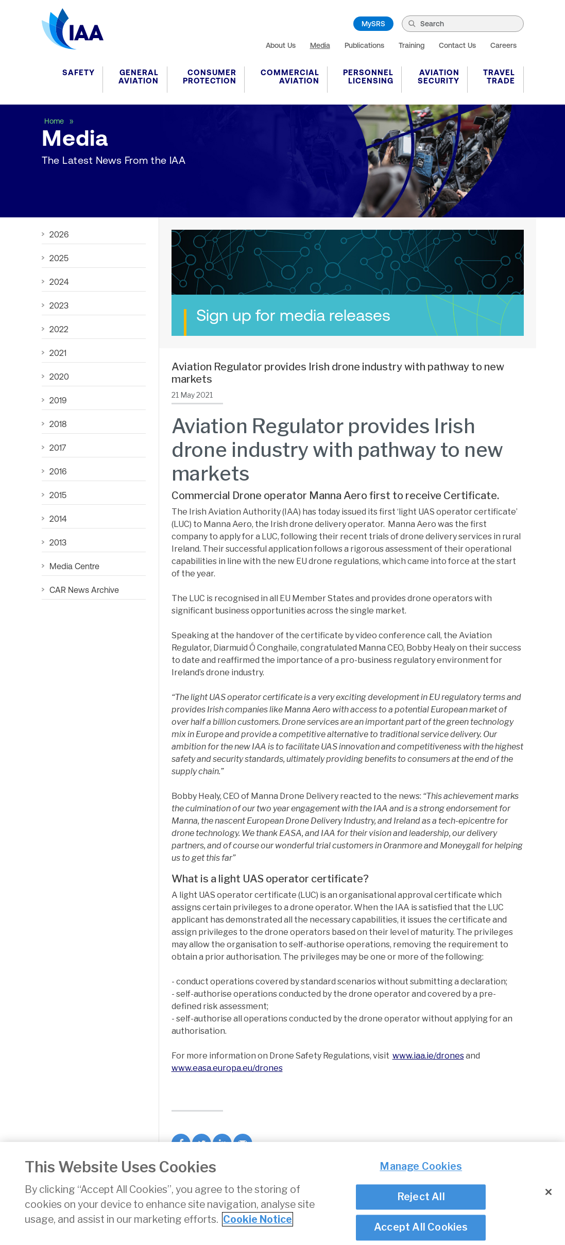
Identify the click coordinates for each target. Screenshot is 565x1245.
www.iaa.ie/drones (428, 1056)
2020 (59, 376)
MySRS (373, 24)
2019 (57, 400)
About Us (281, 45)
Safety (78, 72)
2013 (57, 542)
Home (55, 121)
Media (320, 45)
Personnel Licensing (368, 76)
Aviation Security (438, 76)
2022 (59, 329)
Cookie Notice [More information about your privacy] (257, 1225)
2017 (57, 447)
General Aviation (138, 76)
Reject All (421, 1202)
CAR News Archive (84, 589)
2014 (57, 518)
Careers (503, 45)
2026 (59, 234)
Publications (364, 45)
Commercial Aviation (290, 76)
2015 (57, 495)
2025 (59, 258)
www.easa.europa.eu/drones (227, 1068)
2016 (57, 471)
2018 (57, 424)
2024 (59, 281)
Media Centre (74, 566)
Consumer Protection (209, 76)
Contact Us (457, 45)
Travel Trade (499, 76)
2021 (57, 352)
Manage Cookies (421, 1172)
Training (411, 45)
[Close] (548, 1197)
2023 (59, 305)
